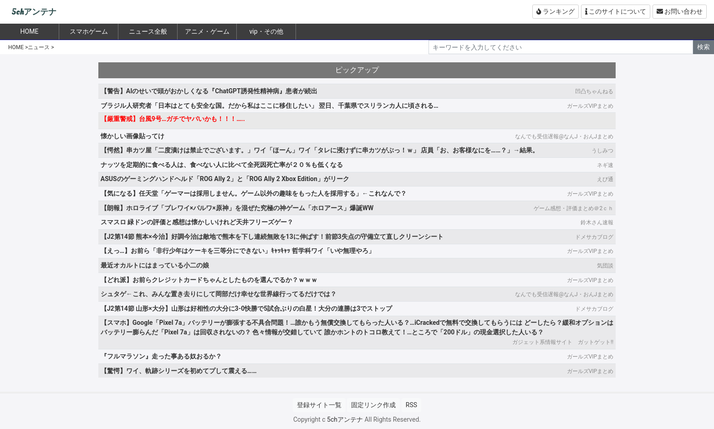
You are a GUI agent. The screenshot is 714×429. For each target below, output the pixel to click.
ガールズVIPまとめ (590, 106)
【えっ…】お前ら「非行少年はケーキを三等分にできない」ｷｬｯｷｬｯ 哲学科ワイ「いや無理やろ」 (238, 250)
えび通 (605, 179)
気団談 (605, 265)
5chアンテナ (33, 12)
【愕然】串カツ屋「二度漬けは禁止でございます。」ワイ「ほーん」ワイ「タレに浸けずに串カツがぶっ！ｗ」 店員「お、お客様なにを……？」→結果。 (320, 150)
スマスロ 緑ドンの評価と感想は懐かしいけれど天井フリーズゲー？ (197, 222)
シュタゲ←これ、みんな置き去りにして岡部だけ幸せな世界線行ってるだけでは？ (219, 294)
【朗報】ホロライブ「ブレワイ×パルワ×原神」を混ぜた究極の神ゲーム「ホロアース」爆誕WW (237, 208)
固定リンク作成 (373, 405)
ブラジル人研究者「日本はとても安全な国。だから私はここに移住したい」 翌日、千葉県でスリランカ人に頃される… (270, 105)
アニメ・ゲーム (207, 31)
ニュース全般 (148, 31)
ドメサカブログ (594, 237)
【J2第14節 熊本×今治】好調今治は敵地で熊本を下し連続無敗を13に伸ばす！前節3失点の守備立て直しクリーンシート (272, 236)
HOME (16, 47)
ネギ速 (605, 165)
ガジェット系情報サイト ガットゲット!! (562, 342)
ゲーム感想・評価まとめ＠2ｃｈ (573, 208)
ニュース (39, 47)
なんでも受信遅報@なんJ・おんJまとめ (564, 136)
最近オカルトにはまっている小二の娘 (155, 265)
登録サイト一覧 (319, 405)
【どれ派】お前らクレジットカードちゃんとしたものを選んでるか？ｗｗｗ (209, 279)
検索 (703, 46)
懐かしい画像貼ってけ (132, 136)
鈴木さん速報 (597, 222)
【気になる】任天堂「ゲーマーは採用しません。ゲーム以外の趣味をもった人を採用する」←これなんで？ (254, 193)
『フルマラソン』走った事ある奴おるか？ (161, 356)
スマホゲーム (89, 31)
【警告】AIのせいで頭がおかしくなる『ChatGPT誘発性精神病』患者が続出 (209, 91)
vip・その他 (266, 31)
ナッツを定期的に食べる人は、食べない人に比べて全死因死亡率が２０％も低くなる (222, 164)
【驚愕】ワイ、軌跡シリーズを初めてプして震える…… (179, 370)
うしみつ (602, 150)
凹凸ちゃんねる (594, 91)
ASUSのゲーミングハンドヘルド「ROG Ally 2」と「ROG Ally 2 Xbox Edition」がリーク (225, 178)
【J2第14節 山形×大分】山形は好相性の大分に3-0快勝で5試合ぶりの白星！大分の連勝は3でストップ (246, 308)
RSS (411, 405)
